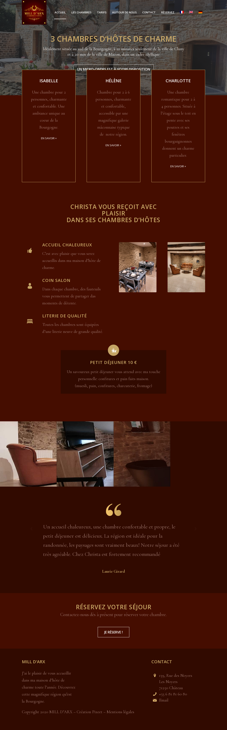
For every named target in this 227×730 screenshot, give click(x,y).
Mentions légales (120, 711)
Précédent (31, 528)
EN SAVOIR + (49, 138)
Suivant (195, 528)
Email (163, 700)
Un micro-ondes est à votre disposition (113, 68)
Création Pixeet (89, 711)
